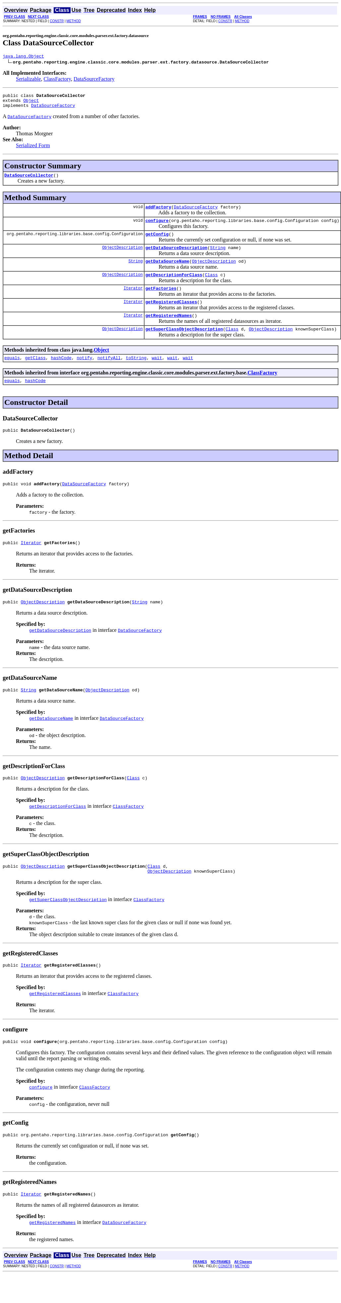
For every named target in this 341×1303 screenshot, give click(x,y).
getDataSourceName (167, 271)
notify (84, 373)
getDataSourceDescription (176, 256)
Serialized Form (33, 149)
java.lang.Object (23, 57)
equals (12, 373)
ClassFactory (57, 80)
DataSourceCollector (28, 180)
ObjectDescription (122, 256)
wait (157, 373)
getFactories (161, 300)
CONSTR (57, 21)
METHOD (74, 21)
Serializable (28, 80)
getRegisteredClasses (171, 315)
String (218, 256)
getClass (35, 373)
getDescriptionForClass (173, 285)
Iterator (133, 300)
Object (31, 103)
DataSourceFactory (94, 80)
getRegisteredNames (168, 329)
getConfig (157, 242)
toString (136, 373)
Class (211, 285)
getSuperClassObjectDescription (184, 344)
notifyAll (109, 373)
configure (157, 227)
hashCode (61, 373)
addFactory (158, 213)
